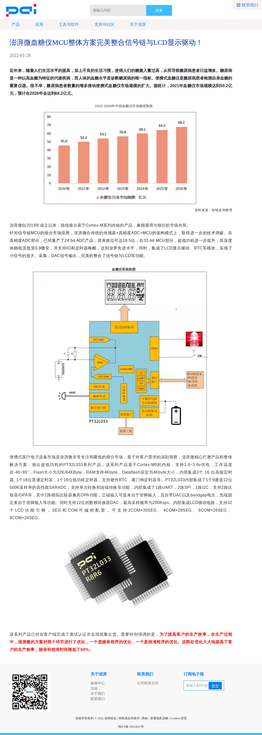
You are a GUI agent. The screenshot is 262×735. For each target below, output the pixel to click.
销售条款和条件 (129, 718)
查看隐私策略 (159, 718)
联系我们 (247, 5)
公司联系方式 (147, 683)
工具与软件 (66, 24)
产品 (13, 24)
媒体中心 (98, 683)
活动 (94, 688)
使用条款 (110, 718)
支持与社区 (101, 24)
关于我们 (98, 693)
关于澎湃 (135, 24)
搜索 (159, 10)
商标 (145, 718)
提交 (215, 686)
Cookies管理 (178, 718)
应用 (36, 24)
